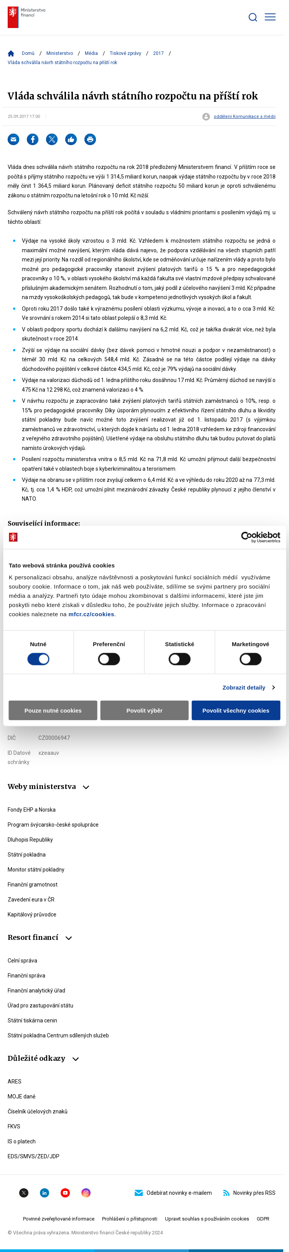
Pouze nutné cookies (53, 710)
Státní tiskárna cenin (32, 1020)
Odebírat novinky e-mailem (173, 1193)
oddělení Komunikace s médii (245, 116)
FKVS (14, 1126)
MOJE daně (21, 1096)
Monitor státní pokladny (36, 870)
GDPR (263, 1219)
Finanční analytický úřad (36, 990)
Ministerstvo (59, 53)
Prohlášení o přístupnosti (129, 1219)
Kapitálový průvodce (32, 914)
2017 (158, 53)
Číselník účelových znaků (38, 1111)
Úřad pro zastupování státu (40, 1005)
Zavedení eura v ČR (31, 899)
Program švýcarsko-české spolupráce (53, 825)
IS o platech (22, 1141)
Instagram (86, 1192)
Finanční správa (26, 975)
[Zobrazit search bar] (253, 17)
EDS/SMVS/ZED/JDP (33, 1156)
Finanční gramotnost (33, 885)
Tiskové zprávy (125, 53)
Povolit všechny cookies (236, 710)
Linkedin (44, 1192)
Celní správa (22, 961)
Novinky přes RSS (249, 1193)
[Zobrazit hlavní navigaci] (270, 17)
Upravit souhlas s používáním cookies (207, 1219)
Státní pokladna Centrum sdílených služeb (58, 1035)
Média (91, 53)
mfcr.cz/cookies (91, 614)
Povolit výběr (144, 710)
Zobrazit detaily (244, 687)
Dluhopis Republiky (30, 840)
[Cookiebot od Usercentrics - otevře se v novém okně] (246, 537)
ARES (14, 1081)
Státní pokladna (27, 855)
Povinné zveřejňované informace (58, 1219)
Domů (28, 53)
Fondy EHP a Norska (32, 810)
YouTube (65, 1192)
